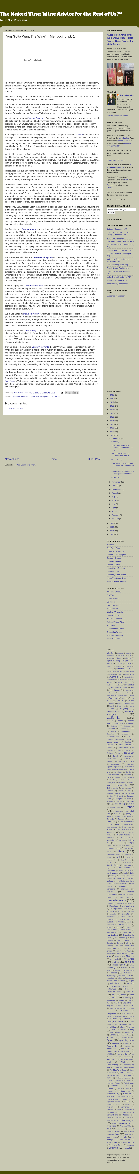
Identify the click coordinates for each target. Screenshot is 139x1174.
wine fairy (114, 1134)
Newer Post (12, 459)
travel (109, 1078)
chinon (119, 750)
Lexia (121, 870)
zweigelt (127, 1148)
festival (119, 801)
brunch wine (121, 706)
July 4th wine (126, 860)
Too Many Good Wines (116, 575)
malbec (110, 881)
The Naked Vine (127, 95)
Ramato (123, 981)
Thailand (124, 1062)
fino (110, 804)
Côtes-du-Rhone (113, 775)
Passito (129, 951)
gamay (128, 814)
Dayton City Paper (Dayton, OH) (120, 241)
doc (123, 788)
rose (132, 995)
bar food (110, 682)
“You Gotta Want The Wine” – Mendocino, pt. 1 (122, 447)
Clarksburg (127, 756)
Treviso (128, 1080)
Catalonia (123, 728)
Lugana (121, 876)
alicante (128, 658)
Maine (130, 878)
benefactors (115, 690)
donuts (120, 791)
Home (53, 459)
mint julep (124, 897)
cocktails (127, 759)
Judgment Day (112, 860)
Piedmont (130, 956)
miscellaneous (116, 900)
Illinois (121, 845)
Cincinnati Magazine (115, 238)
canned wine (118, 723)
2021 (112, 395)
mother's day (126, 916)
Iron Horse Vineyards (116, 619)
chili (132, 748)
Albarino (119, 658)
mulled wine (125, 919)
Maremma (113, 884)
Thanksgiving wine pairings (123, 1067)
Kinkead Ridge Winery (116, 622)
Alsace (109, 664)
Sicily (132, 1029)
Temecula (127, 1057)
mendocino (25, 396)
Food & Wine (112, 609)
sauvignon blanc (47, 396)
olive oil (129, 943)
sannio (109, 1016)
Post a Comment (16, 408)
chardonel (125, 734)
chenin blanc (112, 742)
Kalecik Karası (113, 865)
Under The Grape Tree (116, 578)
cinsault (115, 756)
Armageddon (129, 671)
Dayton (112, 783)
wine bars (120, 1129)
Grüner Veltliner (123, 835)
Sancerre (124, 1011)
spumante (115, 1043)
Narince (119, 927)
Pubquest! (111, 625)
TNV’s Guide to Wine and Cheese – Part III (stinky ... (122, 465)
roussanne (111, 1000)
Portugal (112, 967)
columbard (115, 764)
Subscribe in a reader (116, 296)
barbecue (119, 682)
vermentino (125, 1107)
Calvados (110, 721)
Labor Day (127, 865)
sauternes (126, 1019)
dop (129, 791)
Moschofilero (111, 916)
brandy (120, 701)
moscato (125, 914)
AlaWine (110, 545)
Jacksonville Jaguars (114, 854)
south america (127, 1037)
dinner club (122, 785)
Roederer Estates (34, 285)
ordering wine (129, 945)
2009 (112, 523)
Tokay (132, 1070)
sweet (129, 1049)
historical (122, 840)
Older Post (94, 459)
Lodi (125, 873)
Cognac (131, 761)
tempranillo (111, 1059)
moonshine (130, 911)
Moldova (121, 903)
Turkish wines (129, 1083)
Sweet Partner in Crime (118, 1051)
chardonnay (113, 736)
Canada (120, 721)
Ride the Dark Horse (115, 629)
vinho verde (114, 1112)
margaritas (123, 883)
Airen (129, 655)
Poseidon (124, 967)
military (109, 897)
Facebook (111, 185)
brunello (131, 706)
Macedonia (130, 876)
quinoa (120, 978)
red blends (115, 983)
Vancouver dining (124, 1096)
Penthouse (110, 953)
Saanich (116, 1003)
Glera (118, 824)
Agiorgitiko (110, 655)
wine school (112, 1142)
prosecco (113, 973)
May (114, 504)
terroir (109, 1062)
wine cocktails (114, 1132)
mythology (110, 924)
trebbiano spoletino (123, 1078)
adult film (110, 653)
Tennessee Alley (126, 1059)
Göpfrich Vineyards (115, 612)
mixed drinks (111, 903)
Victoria (119, 1109)
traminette (127, 1075)
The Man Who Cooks (118, 1070)
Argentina (120, 669)
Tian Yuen (9, 381)
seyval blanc (112, 1027)
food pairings (120, 804)
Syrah (57, 396)
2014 (112, 421)
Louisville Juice (113, 571)
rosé (114, 997)
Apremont (110, 669)
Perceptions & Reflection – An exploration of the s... (122, 472)
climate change (112, 759)
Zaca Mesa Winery (115, 639)
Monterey (110, 911)
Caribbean (114, 726)
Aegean (120, 653)
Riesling (130, 991)
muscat (120, 922)
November (116, 482)
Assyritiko (112, 674)
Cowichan (127, 775)
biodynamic (110, 693)
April (114, 508)
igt (115, 845)
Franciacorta (117, 811)
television (114, 1057)
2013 (112, 424)
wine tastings (128, 1142)
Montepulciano (128, 906)
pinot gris (116, 962)
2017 (112, 410)
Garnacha (110, 819)
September (117, 489)
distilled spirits (112, 788)
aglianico (121, 655)
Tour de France (125, 1073)
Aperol (119, 666)
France (129, 807)
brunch (112, 706)
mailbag (121, 878)
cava (132, 729)
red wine (130, 984)
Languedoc (111, 870)
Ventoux (109, 1104)
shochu (113, 1029)
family (129, 799)
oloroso (109, 945)
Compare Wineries (114, 561)
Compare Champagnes (116, 555)
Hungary (131, 843)
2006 (112, 534)
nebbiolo (128, 927)
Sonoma (113, 1035)
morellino (113, 914)
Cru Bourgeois (114, 780)
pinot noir (35, 396)
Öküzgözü (110, 943)
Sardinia (113, 1019)
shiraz (131, 1027)
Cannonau (130, 723)
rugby (129, 1000)
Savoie (131, 1022)
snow (111, 1032)
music (129, 922)
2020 (112, 398)
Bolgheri (131, 695)
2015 (112, 417)
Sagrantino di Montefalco (117, 1006)
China (111, 750)
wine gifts (128, 1134)
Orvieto (109, 951)
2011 (112, 432)
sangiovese (111, 1013)
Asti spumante (129, 674)
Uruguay (120, 1088)
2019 (112, 402)
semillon (122, 1024)
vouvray (118, 1117)
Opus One (118, 945)
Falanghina (119, 799)
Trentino (109, 1080)
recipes (131, 981)
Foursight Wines (30, 229)
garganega (127, 816)
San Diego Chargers (118, 1008)
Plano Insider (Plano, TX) (117, 265)
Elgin (111, 796)
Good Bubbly (116, 459)
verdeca (118, 1104)
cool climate (118, 772)
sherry (122, 1027)
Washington (128, 1120)
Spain (109, 1040)
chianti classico (125, 745)
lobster (129, 870)
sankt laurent (126, 1013)
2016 (112, 413)
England (120, 796)
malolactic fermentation (126, 881)
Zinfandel (113, 1147)
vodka (109, 1117)
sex (130, 1024)
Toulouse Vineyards (43, 257)
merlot (110, 891)
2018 (112, 406)
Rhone (127, 989)
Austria (112, 680)
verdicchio (110, 1107)
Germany (111, 822)
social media (129, 1032)
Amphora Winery (114, 592)
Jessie (129, 857)
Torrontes (112, 1073)
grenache (111, 832)
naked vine (124, 924)
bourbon (125, 698)
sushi (122, 1049)
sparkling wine (126, 1040)
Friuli (126, 811)
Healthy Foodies (113, 615)
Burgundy (124, 709)
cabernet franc (113, 711)
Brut (112, 708)
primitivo (117, 970)
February (116, 515)
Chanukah (110, 734)
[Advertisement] (53, 436)
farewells (110, 801)
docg (129, 788)
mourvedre (110, 919)
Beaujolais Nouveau (119, 688)
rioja (114, 995)
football (131, 804)
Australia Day (129, 677)
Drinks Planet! (113, 598)
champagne (126, 731)
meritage (125, 889)
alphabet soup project (117, 661)
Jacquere (128, 854)
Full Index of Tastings (116, 160)
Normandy (123, 938)
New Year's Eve (113, 932)
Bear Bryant (119, 685)
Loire (132, 873)
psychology (111, 976)
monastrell (130, 903)
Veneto (127, 1102)
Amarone (118, 664)
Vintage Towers (36, 118)
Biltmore (128, 690)
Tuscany (114, 1086)
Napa (109, 927)
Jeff (118, 857)
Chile (109, 747)
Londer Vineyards (40, 347)
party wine (119, 951)
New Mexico (126, 930)
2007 (112, 531)
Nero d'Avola (112, 930)
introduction (124, 138)
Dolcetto (110, 791)
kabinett (128, 862)
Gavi (129, 819)
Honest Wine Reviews (116, 568)
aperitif (109, 666)
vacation (128, 1088)
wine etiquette (129, 1131)
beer (132, 688)
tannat (120, 1054)
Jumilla (109, 863)
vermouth (110, 1109)
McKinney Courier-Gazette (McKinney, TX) (118, 260)
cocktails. (110, 761)
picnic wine (119, 956)
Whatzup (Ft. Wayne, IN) (117, 280)
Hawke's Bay (125, 837)
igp (110, 845)
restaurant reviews (120, 986)
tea (133, 1054)
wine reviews (125, 1140)
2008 (112, 527)
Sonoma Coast (125, 1035)
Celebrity (115, 442)
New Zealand (112, 935)
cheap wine (119, 739)
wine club (130, 1129)
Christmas (110, 753)
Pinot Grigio (128, 959)
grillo (123, 832)
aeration (129, 653)
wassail (113, 1123)
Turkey (118, 1083)
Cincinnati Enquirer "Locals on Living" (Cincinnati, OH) (119, 233)
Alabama (110, 658)
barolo (109, 685)
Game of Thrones (113, 816)
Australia (114, 677)
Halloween (110, 837)
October (115, 485)
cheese (128, 739)
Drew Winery (30, 330)
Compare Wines (113, 565)
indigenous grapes (114, 848)
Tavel (127, 1054)
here (126, 180)
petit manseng (122, 953)
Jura (118, 862)
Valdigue (109, 1091)
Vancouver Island (113, 1099)
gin (112, 824)
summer (127, 1046)
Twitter (109, 188)
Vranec (128, 1117)
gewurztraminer (127, 822)
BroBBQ (110, 595)
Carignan (127, 726)
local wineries (112, 873)
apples (128, 666)
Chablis (113, 731)
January (115, 519)
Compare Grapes (114, 558)
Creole (109, 777)
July (114, 497)
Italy (121, 851)
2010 (112, 435)
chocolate (128, 750)
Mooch (120, 911)
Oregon (112, 948)
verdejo (128, 1104)
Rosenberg (127, 998)
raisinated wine (112, 981)
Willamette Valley (126, 1126)
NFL (115, 938)
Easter (118, 793)
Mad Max (112, 878)
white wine (111, 1126)
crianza (116, 777)
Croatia (131, 777)
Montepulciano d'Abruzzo (120, 909)
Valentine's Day (113, 1094)
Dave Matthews (128, 780)
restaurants (111, 989)
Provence (127, 973)
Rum (108, 1003)
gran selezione (112, 827)
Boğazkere (122, 695)
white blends (124, 1123)
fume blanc (118, 814)
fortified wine (115, 808)
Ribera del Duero (114, 992)
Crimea (124, 777)
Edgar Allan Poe (128, 793)
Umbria (110, 1088)
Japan (109, 857)
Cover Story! (116, 477)
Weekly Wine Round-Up (117, 581)
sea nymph (113, 1024)
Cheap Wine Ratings (115, 551)
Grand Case (126, 827)
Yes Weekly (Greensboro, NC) (119, 284)
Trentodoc (119, 1080)
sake (132, 1006)
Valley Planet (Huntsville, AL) (119, 277)
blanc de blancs (125, 693)
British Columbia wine (125, 703)
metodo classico (126, 894)
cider (119, 753)
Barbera (128, 682)
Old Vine (120, 943)
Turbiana (110, 1083)
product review (129, 970)
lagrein (109, 868)
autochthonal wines (125, 679)
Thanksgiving (112, 1065)
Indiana (128, 845)
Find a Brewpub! (113, 605)
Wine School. (123, 141)
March (115, 511)
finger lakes (129, 801)
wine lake (123, 1137)
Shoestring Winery (114, 632)
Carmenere (111, 729)
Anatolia (129, 663)
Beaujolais (129, 685)
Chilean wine (123, 748)
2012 (112, 428)
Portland (131, 965)
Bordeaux (113, 698)
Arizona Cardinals (115, 671)
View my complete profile (117, 116)
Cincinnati (129, 753)
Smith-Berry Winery (115, 635)
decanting (122, 782)
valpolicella (127, 1094)
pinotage (114, 965)
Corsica (128, 772)
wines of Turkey (117, 1145)
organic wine (126, 948)
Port (123, 965)
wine (109, 1128)
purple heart (111, 978)
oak (119, 940)
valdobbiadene (124, 1091)
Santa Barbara (120, 1016)
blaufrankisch (111, 695)
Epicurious (111, 602)
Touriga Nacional (113, 1075)
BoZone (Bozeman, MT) (117, 229)
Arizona (131, 669)
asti (120, 674)
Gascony (121, 819)
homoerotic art (120, 843)
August (115, 493)
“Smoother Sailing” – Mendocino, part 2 (120, 455)
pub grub (122, 975)
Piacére (79, 135)
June (114, 500)
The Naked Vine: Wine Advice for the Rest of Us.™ (61, 13)
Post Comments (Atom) (26, 465)
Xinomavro (130, 1145)
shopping (123, 1029)
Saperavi (131, 1016)
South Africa (112, 1037)
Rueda (121, 1000)
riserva (123, 995)
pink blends (114, 959)
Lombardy (112, 876)
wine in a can (112, 1137)
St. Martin (125, 1043)
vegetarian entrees (113, 1101)
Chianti (110, 745)
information (128, 848)
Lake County (123, 868)
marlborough (124, 886)
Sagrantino (127, 1003)
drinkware (110, 793)
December (116, 438)
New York (127, 932)
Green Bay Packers (124, 829)
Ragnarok (128, 978)
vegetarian (127, 1099)
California (16, 396)
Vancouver (110, 1096)
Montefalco (114, 906)
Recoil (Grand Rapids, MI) (118, 268)
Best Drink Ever (113, 548)
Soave (118, 1032)
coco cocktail (120, 761)
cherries (128, 742)
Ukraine (127, 1086)
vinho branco (129, 1109)
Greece (109, 830)
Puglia (129, 975)
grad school (128, 824)
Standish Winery (31, 314)
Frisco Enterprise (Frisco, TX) (119, 250)
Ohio (127, 940)
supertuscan (112, 1049)
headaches (111, 840)
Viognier (125, 1115)
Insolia (109, 852)
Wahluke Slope (112, 1120)
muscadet (110, 922)
